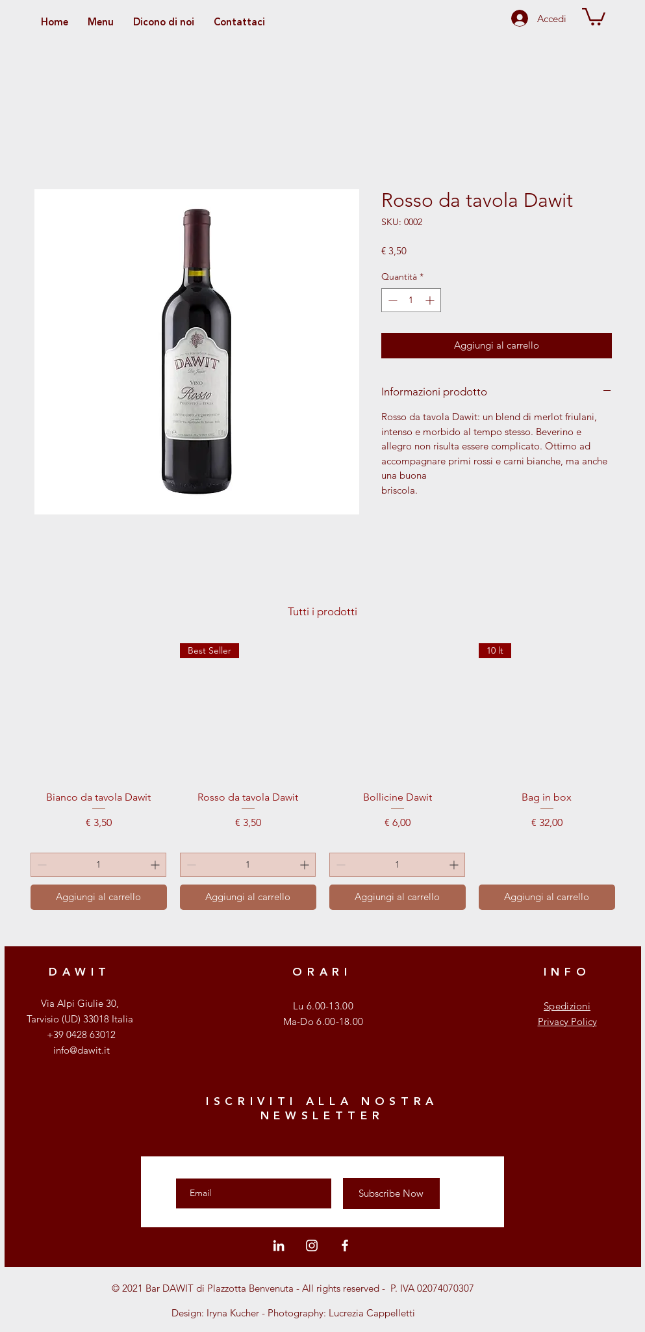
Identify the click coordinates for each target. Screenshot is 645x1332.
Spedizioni (567, 1006)
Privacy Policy (567, 1021)
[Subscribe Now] (391, 1193)
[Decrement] (391, 300)
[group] (323, 776)
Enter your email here (224, 1167)
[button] (593, 15)
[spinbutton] (411, 300)
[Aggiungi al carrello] (99, 897)
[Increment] (431, 300)
